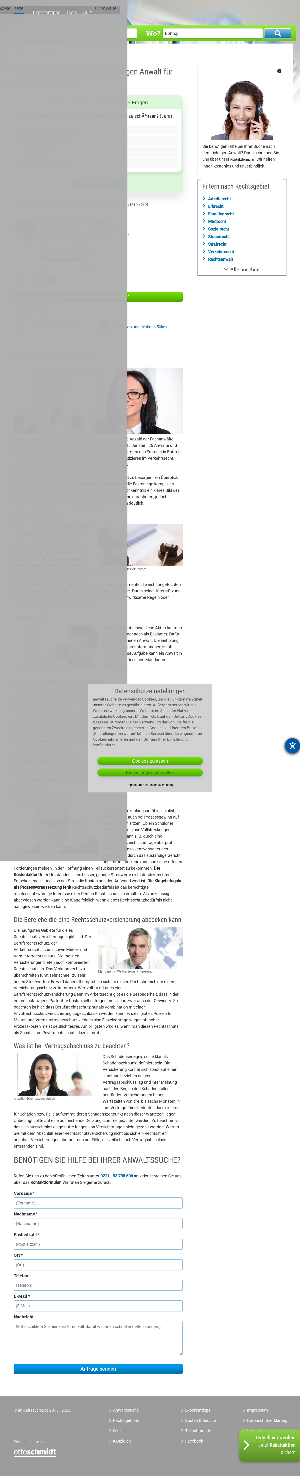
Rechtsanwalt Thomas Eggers (74, 222)
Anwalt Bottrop (52, 51)
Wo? (153, 33)
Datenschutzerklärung (262, 1420)
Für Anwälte (277, 13)
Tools (239, 13)
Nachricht (23, 1316)
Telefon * (22, 1275)
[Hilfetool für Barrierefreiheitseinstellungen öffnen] (292, 745)
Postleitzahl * (27, 1234)
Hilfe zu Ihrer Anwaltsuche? (98, 297)
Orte (192, 13)
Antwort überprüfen (98, 183)
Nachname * (26, 1214)
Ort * (18, 1255)
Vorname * (24, 1193)
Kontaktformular (242, 160)
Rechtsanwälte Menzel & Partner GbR (81, 228)
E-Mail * (22, 1296)
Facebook (194, 1441)
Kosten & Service (200, 1420)
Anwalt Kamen (77, 268)
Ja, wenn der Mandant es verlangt (51, 129)
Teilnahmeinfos (199, 1430)
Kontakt (254, 1430)
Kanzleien (122, 1441)
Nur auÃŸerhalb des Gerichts (47, 162)
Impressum (257, 1410)
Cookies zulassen (150, 760)
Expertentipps (215, 13)
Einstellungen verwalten (150, 772)
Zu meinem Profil (62, 257)
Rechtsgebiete (170, 13)
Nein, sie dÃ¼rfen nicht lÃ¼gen (49, 140)
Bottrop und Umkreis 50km (142, 326)
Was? (25, 33)
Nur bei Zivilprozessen (40, 151)
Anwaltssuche (24, 51)
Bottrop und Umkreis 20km (57, 326)
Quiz (255, 13)
